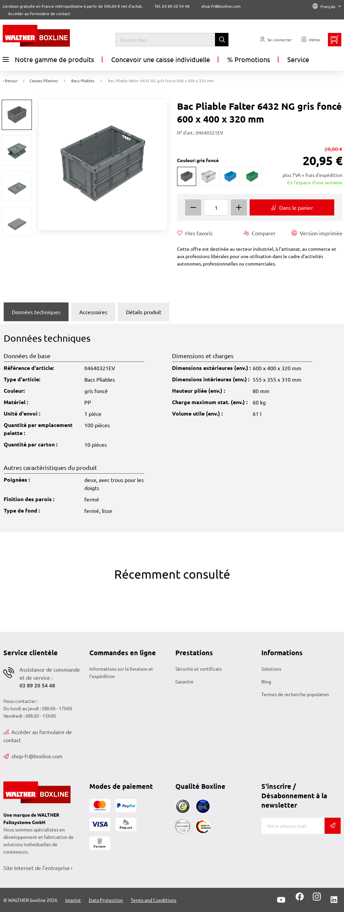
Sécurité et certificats (198, 669)
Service (298, 59)
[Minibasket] (334, 39)
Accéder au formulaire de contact (39, 13)
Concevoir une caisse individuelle (160, 59)
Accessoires (93, 311)
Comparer (259, 233)
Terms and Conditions (153, 900)
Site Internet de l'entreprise (36, 867)
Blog (266, 681)
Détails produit (143, 311)
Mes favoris (195, 233)
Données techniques (36, 311)
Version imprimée (317, 233)
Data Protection (106, 900)
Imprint (73, 900)
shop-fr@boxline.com (32, 756)
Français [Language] (326, 6)
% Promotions (248, 59)
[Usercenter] (276, 39)
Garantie (184, 681)
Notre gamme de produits (48, 59)
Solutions (271, 669)
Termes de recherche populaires (295, 694)
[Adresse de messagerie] (293, 826)
